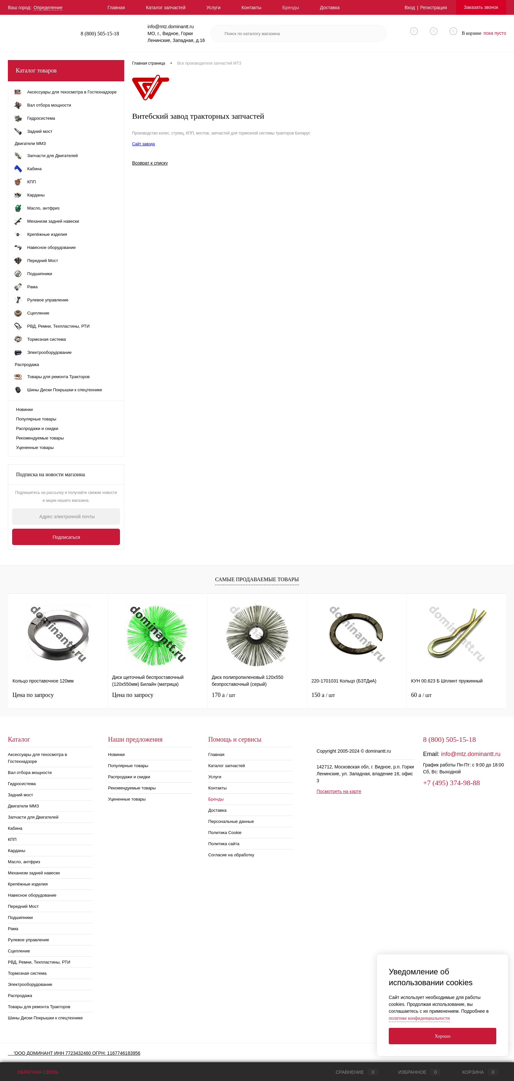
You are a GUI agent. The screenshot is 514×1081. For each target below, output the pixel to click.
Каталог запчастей (166, 7)
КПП (12, 839)
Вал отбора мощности (30, 772)
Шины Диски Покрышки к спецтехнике (45, 1017)
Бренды (290, 7)
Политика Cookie (225, 832)
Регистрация (433, 7)
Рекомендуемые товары (40, 438)
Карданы (16, 850)
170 (223, 695)
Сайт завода (143, 144)
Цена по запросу (33, 695)
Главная (116, 7)
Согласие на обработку (231, 854)
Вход (410, 7)
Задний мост (20, 794)
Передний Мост (23, 906)
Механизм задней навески (34, 872)
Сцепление (19, 950)
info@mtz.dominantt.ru (470, 754)
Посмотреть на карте (339, 791)
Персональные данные (231, 821)
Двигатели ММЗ (23, 806)
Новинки (24, 409)
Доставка (330, 7)
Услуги (214, 7)
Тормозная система (27, 973)
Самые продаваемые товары (257, 579)
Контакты (251, 7)
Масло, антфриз (24, 861)
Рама (13, 928)
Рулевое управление (28, 939)
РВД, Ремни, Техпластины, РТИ (39, 962)
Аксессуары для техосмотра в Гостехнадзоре (37, 758)
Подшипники (20, 917)
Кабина (15, 828)
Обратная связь (33, 1072)
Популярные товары (36, 419)
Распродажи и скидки (37, 428)
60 (421, 695)
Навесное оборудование (32, 895)
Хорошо (442, 1036)
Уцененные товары (35, 447)
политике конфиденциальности (419, 1018)
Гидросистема (22, 783)
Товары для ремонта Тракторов (39, 1006)
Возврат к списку (150, 162)
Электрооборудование (30, 984)
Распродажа (20, 995)
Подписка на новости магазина (50, 474)
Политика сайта (223, 843)
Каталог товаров (66, 70)
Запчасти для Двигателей (33, 817)
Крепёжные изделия (28, 884)
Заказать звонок (481, 7)
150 (323, 695)
